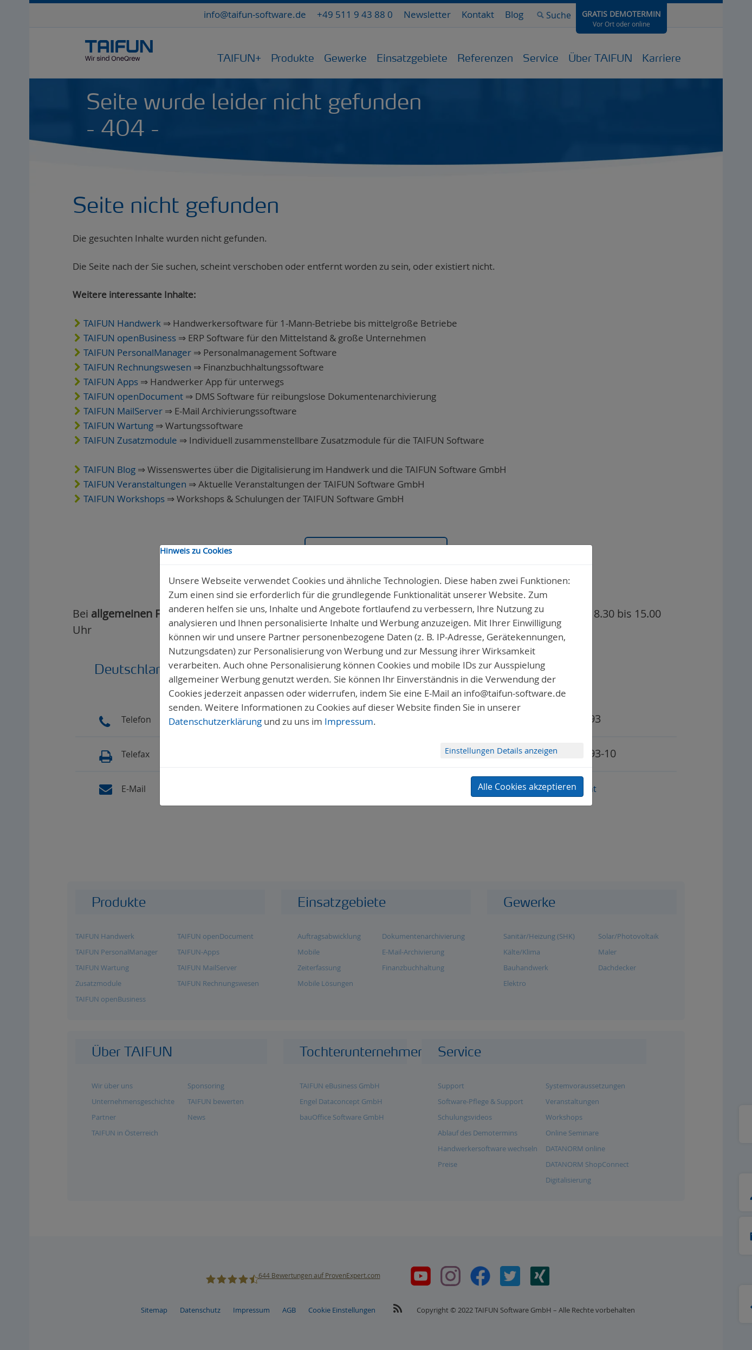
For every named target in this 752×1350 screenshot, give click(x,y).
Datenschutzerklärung (215, 721)
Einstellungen (471, 750)
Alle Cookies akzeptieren (527, 787)
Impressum (349, 721)
